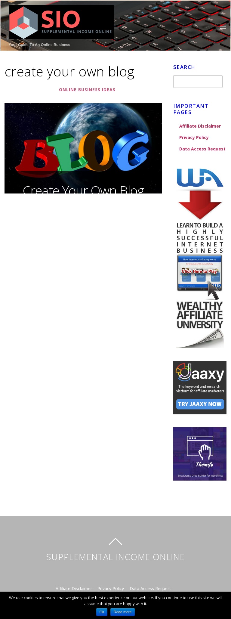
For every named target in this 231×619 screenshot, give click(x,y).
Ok (102, 612)
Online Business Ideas (87, 90)
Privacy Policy (194, 137)
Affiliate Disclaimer (200, 126)
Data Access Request (202, 149)
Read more (122, 612)
